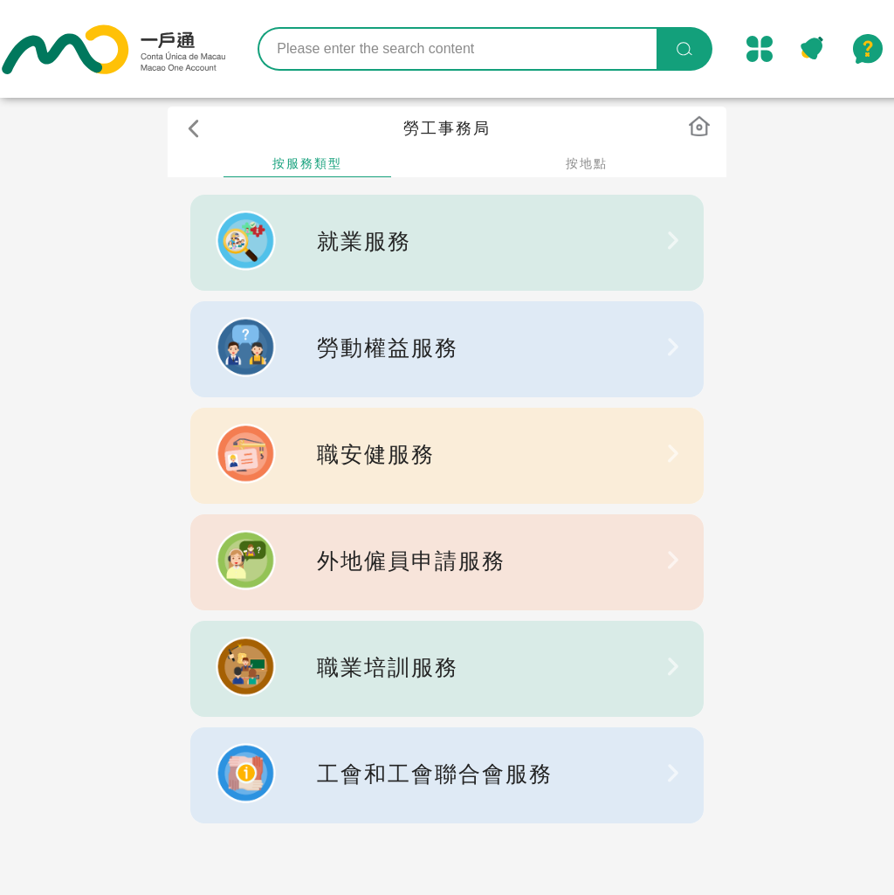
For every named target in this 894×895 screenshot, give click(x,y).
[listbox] (447, 243)
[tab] (307, 164)
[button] (197, 131)
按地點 (587, 163)
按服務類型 (307, 163)
